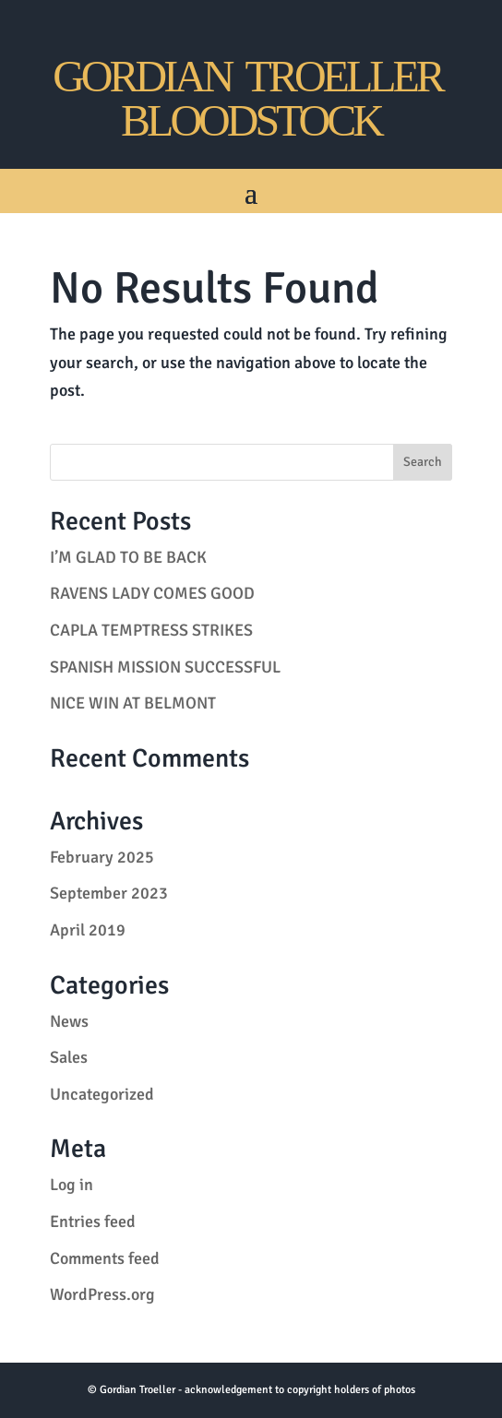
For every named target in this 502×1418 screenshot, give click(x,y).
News (69, 1021)
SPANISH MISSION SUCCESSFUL (165, 667)
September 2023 (109, 893)
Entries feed (93, 1221)
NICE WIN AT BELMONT (133, 703)
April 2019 (88, 930)
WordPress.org (102, 1294)
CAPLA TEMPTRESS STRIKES (151, 630)
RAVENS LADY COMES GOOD (152, 593)
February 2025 (102, 857)
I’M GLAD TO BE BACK (128, 557)
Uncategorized (102, 1094)
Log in (71, 1184)
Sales (69, 1057)
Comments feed (105, 1258)
